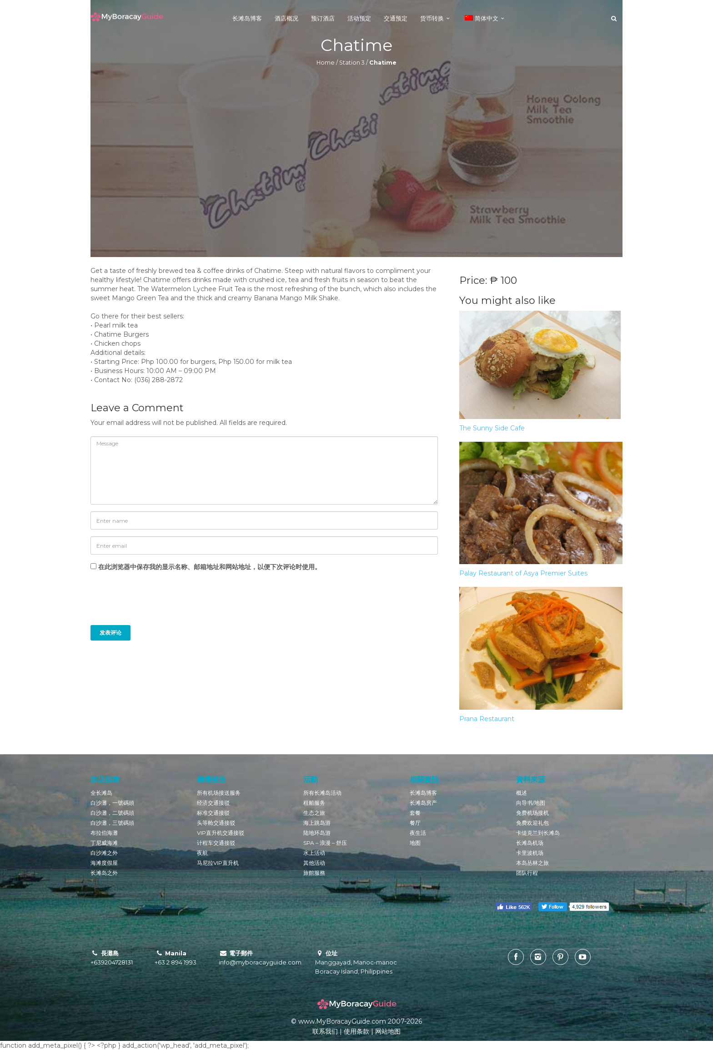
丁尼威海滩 (104, 842)
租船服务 (314, 802)
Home (325, 62)
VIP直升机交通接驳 (220, 832)
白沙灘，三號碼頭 (112, 822)
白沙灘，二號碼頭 (112, 812)
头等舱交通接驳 (216, 822)
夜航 (202, 852)
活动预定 (359, 18)
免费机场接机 (532, 812)
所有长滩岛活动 (322, 792)
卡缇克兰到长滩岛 (538, 832)
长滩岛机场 (529, 842)
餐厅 (415, 822)
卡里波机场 (529, 852)
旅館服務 (314, 872)
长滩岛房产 (423, 802)
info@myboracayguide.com (260, 962)
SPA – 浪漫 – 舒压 (325, 842)
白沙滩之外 (104, 852)
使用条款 (356, 1031)
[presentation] (152, 603)
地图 (415, 842)
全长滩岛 (101, 792)
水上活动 (314, 852)
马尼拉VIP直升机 (218, 862)
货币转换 (432, 18)
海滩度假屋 (104, 862)
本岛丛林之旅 (532, 862)
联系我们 (325, 1031)
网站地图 (388, 1031)
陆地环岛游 (317, 832)
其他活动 (314, 862)
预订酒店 (323, 18)
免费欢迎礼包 (532, 822)
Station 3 (352, 62)
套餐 (415, 812)
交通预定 (395, 18)
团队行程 (527, 872)
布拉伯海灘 (104, 832)
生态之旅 (314, 812)
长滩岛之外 (104, 872)
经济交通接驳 (213, 802)
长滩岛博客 (247, 18)
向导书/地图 (530, 802)
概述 (521, 792)
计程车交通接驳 (216, 842)
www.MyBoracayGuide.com (342, 1021)
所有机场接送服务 (219, 792)
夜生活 (418, 832)
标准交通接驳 (213, 812)
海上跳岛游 (317, 822)
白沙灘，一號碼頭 (112, 802)
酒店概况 (286, 18)
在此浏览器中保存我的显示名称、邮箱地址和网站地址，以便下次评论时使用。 (209, 567)
